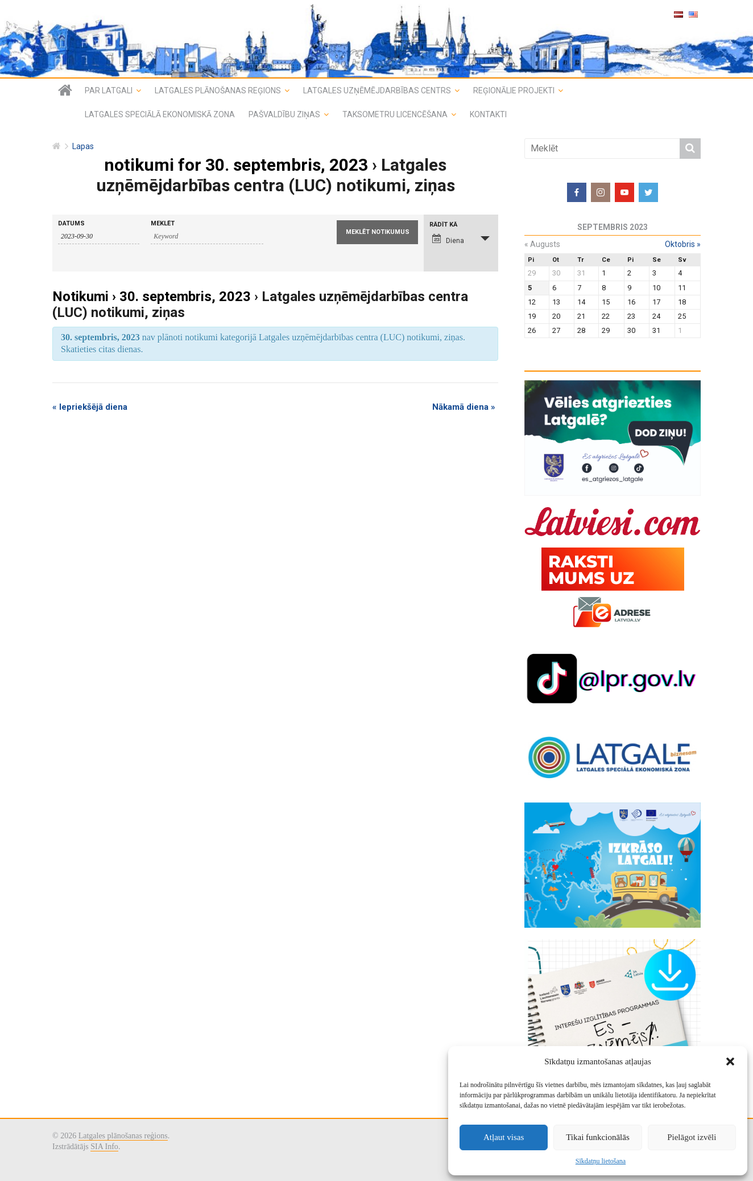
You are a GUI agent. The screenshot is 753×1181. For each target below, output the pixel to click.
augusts (542, 244)
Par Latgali (109, 90)
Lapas (83, 146)
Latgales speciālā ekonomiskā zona (160, 114)
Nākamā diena (463, 407)
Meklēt (163, 223)
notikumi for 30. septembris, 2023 (236, 165)
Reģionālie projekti (514, 90)
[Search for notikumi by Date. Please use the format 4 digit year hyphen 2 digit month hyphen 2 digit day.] (98, 236)
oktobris (683, 244)
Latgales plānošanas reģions (218, 90)
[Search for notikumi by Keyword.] (207, 236)
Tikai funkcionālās (598, 1137)
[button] (730, 1061)
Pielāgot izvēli (691, 1137)
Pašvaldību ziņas (284, 114)
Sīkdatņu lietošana (601, 1161)
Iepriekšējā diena (89, 407)
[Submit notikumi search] (377, 232)
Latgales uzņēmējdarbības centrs (377, 90)
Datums (71, 223)
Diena (448, 239)
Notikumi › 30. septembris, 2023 (151, 296)
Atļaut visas (503, 1137)
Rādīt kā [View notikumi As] (443, 224)
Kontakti (488, 114)
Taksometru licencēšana (395, 114)
